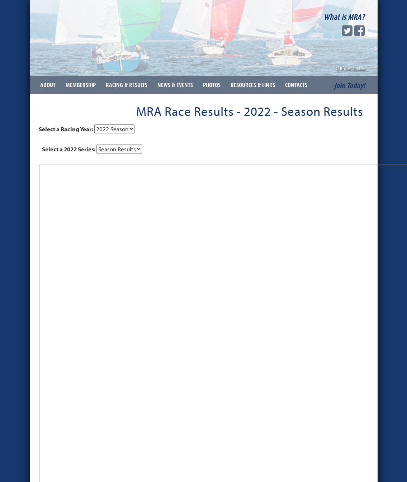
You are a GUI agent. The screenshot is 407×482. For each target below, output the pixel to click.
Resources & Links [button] (253, 85)
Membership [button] (81, 85)
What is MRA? (344, 17)
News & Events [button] (175, 85)
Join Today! (349, 85)
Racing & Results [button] (126, 85)
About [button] (48, 85)
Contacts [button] (296, 85)
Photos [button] (212, 85)
